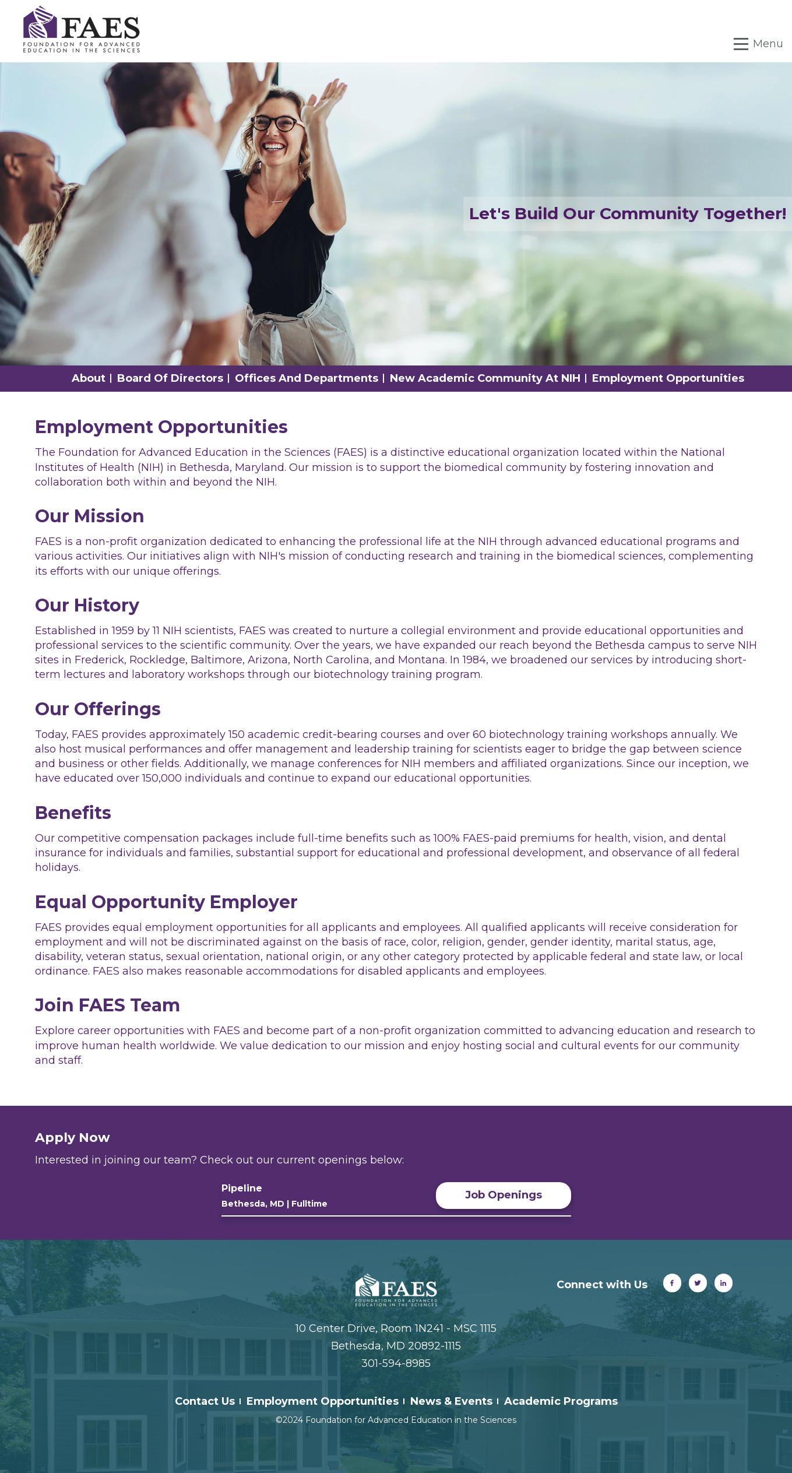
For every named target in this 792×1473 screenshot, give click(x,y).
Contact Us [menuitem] (205, 1401)
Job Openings (503, 1195)
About (88, 378)
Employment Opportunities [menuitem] (323, 1401)
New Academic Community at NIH (485, 378)
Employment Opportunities (668, 378)
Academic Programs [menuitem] (561, 1401)
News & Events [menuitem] (451, 1401)
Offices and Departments (306, 378)
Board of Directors (170, 378)
